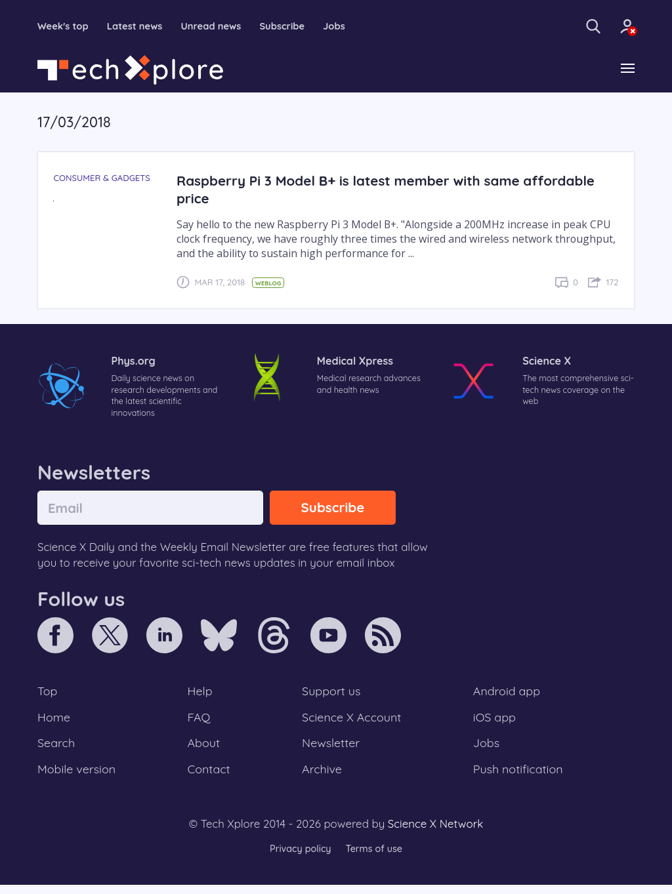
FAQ (200, 723)
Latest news (142, 26)
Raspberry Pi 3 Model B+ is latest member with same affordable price (395, 190)
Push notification (519, 777)
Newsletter (331, 750)
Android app (507, 696)
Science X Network (435, 833)
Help (201, 696)
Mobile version (78, 777)
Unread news (223, 26)
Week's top (65, 26)
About (205, 750)
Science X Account (352, 723)
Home (54, 723)
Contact (210, 777)
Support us (331, 696)
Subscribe (299, 26)
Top (47, 696)
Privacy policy (298, 857)
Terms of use (375, 857)
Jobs (354, 26)
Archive (322, 777)
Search (57, 750)
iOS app (494, 723)
